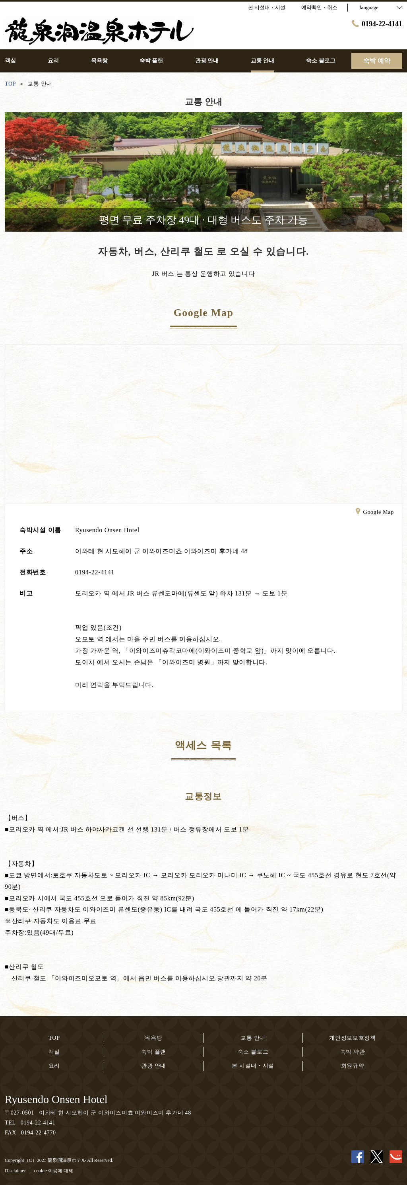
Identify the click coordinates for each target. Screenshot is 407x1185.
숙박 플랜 (153, 1052)
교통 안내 (253, 1038)
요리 (54, 1066)
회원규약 (352, 1066)
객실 (54, 1052)
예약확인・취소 (319, 7)
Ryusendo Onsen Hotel (56, 1099)
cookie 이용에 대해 (53, 1170)
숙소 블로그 (253, 1052)
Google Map (375, 512)
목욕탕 (153, 1038)
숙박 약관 (352, 1052)
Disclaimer (15, 1170)
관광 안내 (153, 1066)
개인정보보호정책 (352, 1038)
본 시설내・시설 (253, 1066)
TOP (54, 1038)
